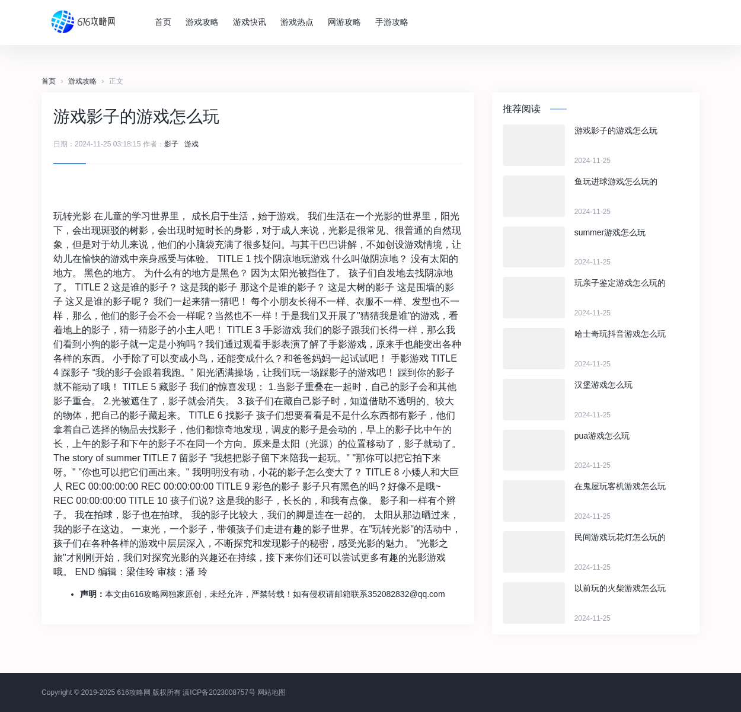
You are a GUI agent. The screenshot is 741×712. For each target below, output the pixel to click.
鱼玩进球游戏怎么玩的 (615, 181)
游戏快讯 (252, 22)
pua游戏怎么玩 (602, 435)
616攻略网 (134, 692)
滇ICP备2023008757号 (219, 692)
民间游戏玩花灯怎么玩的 (620, 537)
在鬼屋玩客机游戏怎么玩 (620, 486)
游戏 (191, 144)
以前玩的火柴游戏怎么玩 (620, 588)
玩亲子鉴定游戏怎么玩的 (620, 283)
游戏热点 (299, 22)
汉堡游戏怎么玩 (603, 384)
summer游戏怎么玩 (610, 232)
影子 (171, 144)
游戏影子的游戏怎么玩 (615, 130)
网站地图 (271, 692)
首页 (165, 22)
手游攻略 (394, 22)
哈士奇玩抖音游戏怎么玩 (620, 334)
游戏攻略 (204, 22)
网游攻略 (346, 22)
